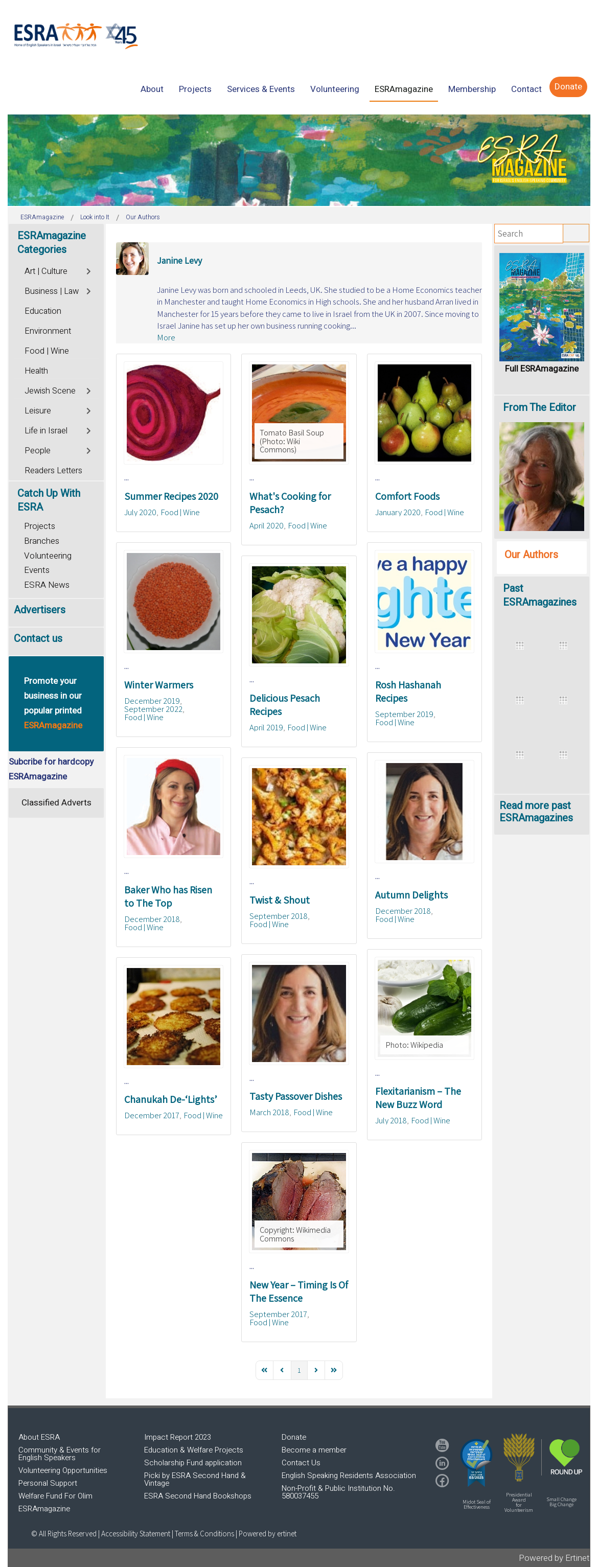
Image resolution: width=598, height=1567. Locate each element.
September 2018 (278, 916)
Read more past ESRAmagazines (536, 811)
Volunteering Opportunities (62, 1470)
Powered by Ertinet (554, 1558)
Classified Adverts (56, 802)
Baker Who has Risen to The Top (168, 896)
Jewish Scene (50, 391)
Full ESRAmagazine (542, 368)
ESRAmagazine (44, 1508)
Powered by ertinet (267, 1533)
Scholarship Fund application (193, 1462)
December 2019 (152, 701)
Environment (48, 331)
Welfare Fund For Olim (55, 1496)
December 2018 (152, 919)
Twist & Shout (279, 900)
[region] (299, 160)
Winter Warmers (158, 685)
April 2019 (266, 727)
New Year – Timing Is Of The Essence (298, 1291)
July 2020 (140, 512)
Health (36, 371)
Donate (294, 1437)
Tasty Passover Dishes (295, 1096)
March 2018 (269, 1112)
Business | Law (52, 291)
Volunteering (48, 555)
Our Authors (531, 554)
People (38, 451)
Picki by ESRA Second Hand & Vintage (195, 1479)
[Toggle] (89, 270)
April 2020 (266, 525)
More (166, 337)
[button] (476, 1462)
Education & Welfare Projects (193, 1450)
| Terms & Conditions (203, 1533)
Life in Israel (46, 431)
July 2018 (391, 1120)
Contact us (38, 638)
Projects (39, 526)
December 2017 (151, 1115)
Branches (41, 541)
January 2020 (398, 512)
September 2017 (278, 1314)
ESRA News (47, 585)
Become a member (314, 1450)
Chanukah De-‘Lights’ (170, 1099)
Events (37, 570)
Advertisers (39, 610)
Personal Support (47, 1483)
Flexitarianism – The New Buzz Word (418, 1098)
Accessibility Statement (136, 1533)
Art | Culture (46, 271)
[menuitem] (152, 89)
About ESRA (39, 1437)
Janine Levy (179, 260)
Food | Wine (180, 512)
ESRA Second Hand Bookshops (197, 1496)
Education (43, 311)
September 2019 (404, 714)
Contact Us (301, 1462)
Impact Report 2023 (177, 1437)
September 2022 (153, 709)
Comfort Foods (407, 496)
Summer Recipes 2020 (171, 496)
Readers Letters (53, 471)
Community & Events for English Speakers (59, 1453)
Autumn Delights (411, 895)
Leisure (38, 411)
